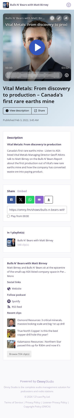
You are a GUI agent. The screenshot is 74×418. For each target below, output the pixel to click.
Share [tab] (11, 191)
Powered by (37, 381)
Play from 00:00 (18, 216)
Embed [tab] (22, 191)
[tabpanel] (37, 158)
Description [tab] (15, 137)
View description (17, 110)
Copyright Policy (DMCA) (37, 406)
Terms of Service (13, 402)
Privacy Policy (32, 402)
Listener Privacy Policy (55, 402)
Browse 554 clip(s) (19, 354)
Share (39, 110)
